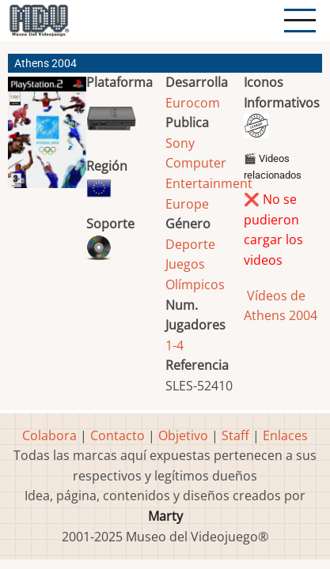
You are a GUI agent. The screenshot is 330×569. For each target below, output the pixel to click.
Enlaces (285, 435)
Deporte (190, 244)
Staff (235, 435)
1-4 (174, 345)
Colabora (49, 435)
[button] (47, 139)
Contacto (117, 435)
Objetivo (183, 435)
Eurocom (192, 102)
